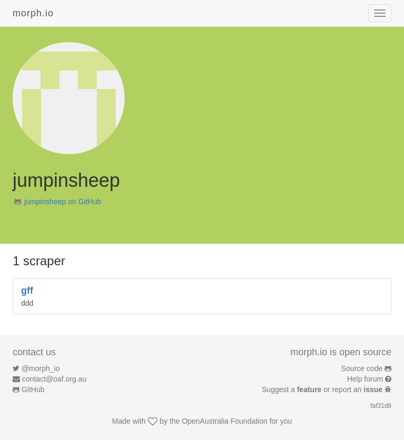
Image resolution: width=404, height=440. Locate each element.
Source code (362, 368)
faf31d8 (380, 405)
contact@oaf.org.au (54, 379)
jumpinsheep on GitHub (62, 201)
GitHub (33, 389)
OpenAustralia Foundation (225, 421)
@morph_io (41, 368)
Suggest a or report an (323, 389)
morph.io (33, 13)
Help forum (365, 379)
